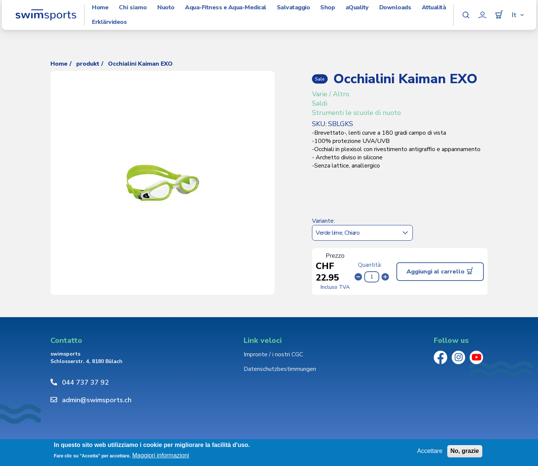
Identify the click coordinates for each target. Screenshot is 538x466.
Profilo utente (482, 14)
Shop (327, 7)
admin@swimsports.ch (97, 399)
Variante (323, 221)
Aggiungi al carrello (435, 272)
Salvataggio (293, 7)
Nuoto (165, 7)
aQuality (357, 7)
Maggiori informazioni (160, 455)
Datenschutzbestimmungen (280, 369)
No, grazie (465, 451)
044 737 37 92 (85, 382)
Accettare (429, 451)
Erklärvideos (109, 22)
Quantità (369, 265)
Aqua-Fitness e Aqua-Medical (225, 7)
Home (100, 7)
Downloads (395, 7)
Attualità (434, 7)
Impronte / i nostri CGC (273, 354)
